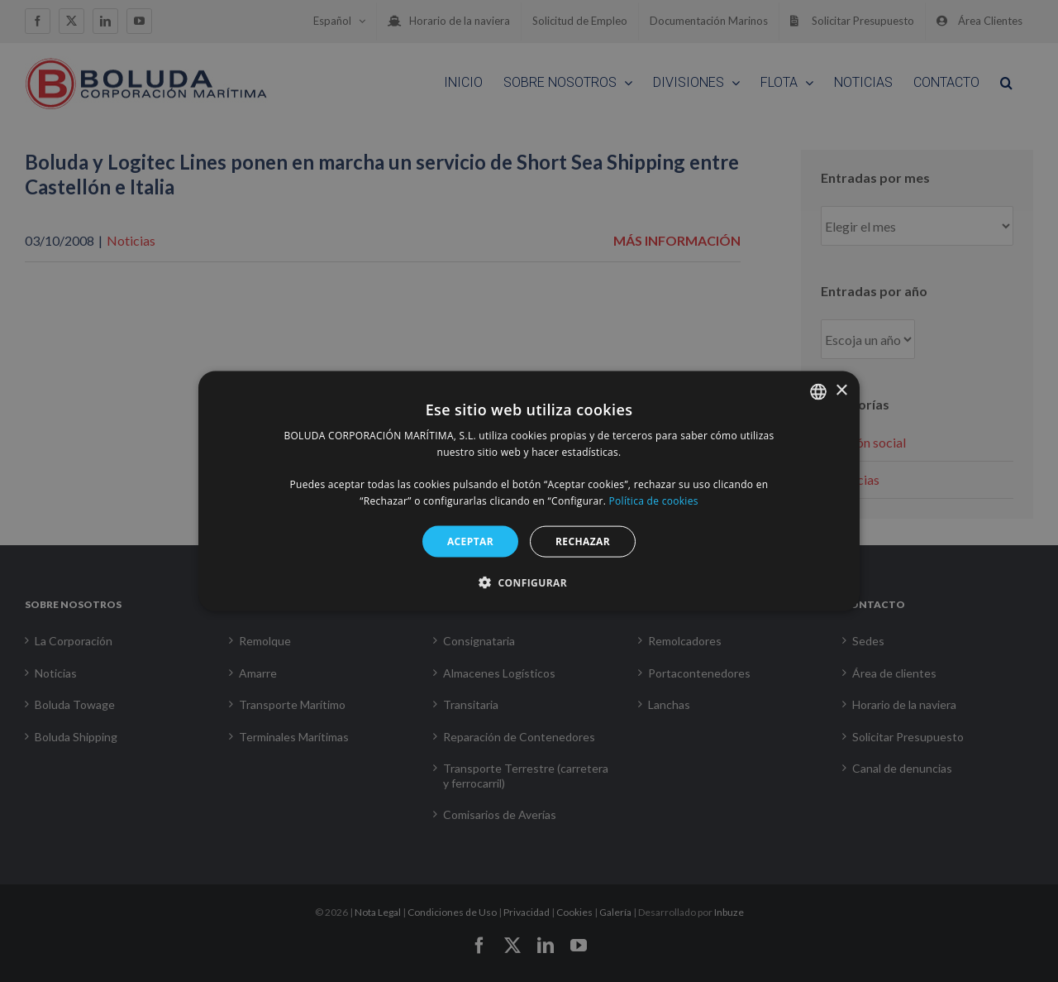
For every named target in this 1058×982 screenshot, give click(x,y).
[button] (529, 582)
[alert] (529, 491)
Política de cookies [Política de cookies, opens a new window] (653, 501)
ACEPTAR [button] (470, 541)
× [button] (841, 391)
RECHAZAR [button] (582, 541)
